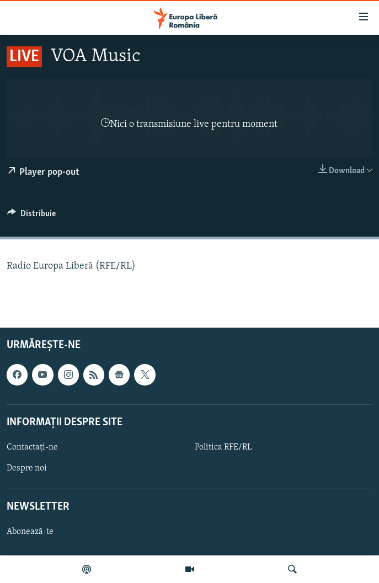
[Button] (31, 216)
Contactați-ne (32, 446)
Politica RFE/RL (223, 446)
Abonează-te (30, 531)
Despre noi (27, 468)
